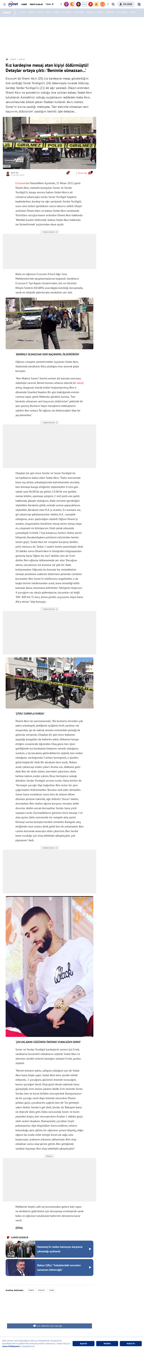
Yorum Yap (85, 172)
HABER (7, 12)
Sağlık (57, 12)
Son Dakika (79, 12)
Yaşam (49, 12)
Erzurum (20, 183)
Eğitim (101, 12)
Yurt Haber (67, 12)
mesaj (80, 383)
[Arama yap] (113, 4)
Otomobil (91, 12)
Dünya (41, 12)
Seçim (133, 12)
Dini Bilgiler (122, 12)
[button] (4, 4)
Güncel (23, 12)
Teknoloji (110, 12)
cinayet (31, 1290)
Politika (32, 12)
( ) (49, 1326)
